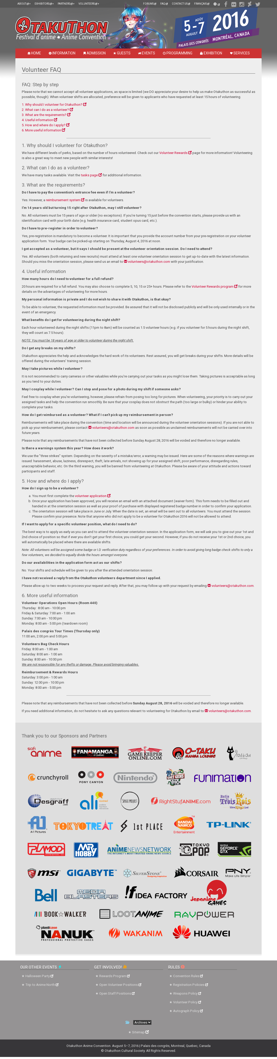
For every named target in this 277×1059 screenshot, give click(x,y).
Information (62, 53)
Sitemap (140, 1032)
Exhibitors (43, 3)
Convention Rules (188, 976)
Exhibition (211, 53)
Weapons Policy (187, 993)
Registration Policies (190, 985)
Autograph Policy (188, 1011)
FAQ (164, 3)
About (23, 3)
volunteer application (93, 496)
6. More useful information (43, 130)
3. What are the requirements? (46, 115)
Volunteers (87, 3)
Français (201, 3)
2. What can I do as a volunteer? (47, 110)
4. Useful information (39, 120)
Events (146, 53)
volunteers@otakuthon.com (147, 262)
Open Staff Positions (117, 993)
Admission (94, 53)
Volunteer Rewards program (215, 286)
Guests (122, 53)
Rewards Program (114, 976)
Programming (177, 53)
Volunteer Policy (187, 1002)
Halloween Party (39, 976)
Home (34, 53)
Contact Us (181, 3)
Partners (65, 3)
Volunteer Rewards (175, 153)
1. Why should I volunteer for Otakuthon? (54, 104)
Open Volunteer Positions (120, 985)
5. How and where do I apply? (46, 125)
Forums (149, 3)
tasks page (91, 175)
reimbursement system (65, 200)
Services (240, 53)
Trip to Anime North (41, 985)
